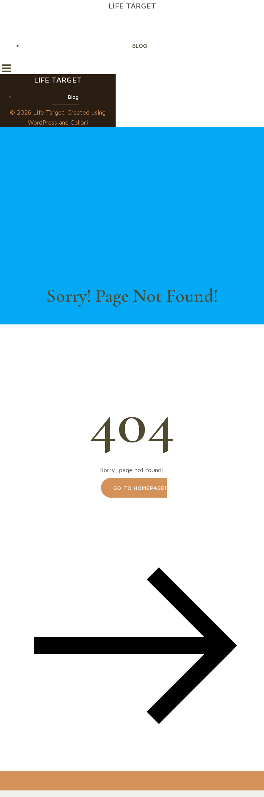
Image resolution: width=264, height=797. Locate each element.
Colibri (79, 122)
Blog (139, 45)
